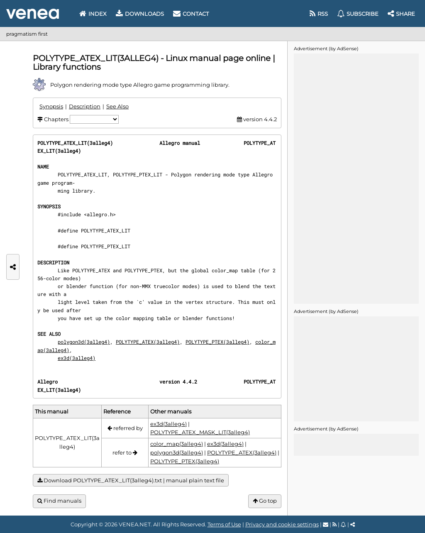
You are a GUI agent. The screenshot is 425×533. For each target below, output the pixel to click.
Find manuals (59, 501)
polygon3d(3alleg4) (84, 341)
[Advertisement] (356, 178)
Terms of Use (224, 524)
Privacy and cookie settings (282, 524)
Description (84, 106)
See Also (117, 106)
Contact (191, 13)
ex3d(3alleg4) (76, 358)
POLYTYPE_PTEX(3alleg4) (217, 341)
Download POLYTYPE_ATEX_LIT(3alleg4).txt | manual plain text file (130, 480)
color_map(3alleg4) (176, 443)
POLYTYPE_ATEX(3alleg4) (148, 341)
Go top (265, 501)
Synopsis (51, 106)
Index (93, 13)
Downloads (140, 13)
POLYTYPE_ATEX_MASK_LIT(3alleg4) (200, 432)
